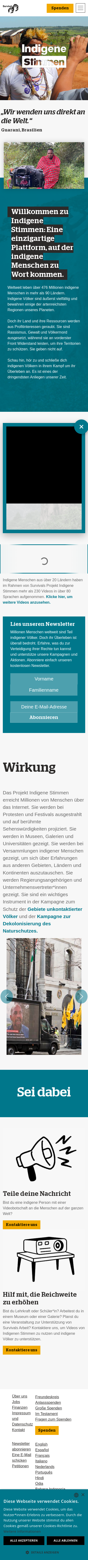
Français (42, 1456)
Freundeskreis (47, 1397)
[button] (44, 1552)
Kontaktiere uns (21, 1225)
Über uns (19, 1396)
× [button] (82, 1495)
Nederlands (44, 1467)
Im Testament (46, 1414)
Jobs (16, 1402)
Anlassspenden (48, 1403)
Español (42, 1450)
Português (43, 1472)
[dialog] (44, 1524)
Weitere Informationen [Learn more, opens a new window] (22, 1531)
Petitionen (20, 1466)
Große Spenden (48, 1408)
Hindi (39, 1478)
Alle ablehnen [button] (66, 1540)
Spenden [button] (60, 8)
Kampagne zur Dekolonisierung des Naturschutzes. (37, 923)
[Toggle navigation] (80, 8)
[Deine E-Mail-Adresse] (44, 706)
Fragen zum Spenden (53, 1419)
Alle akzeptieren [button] (24, 1540)
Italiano (41, 1461)
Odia (39, 1484)
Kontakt (18, 1430)
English (41, 1444)
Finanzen (19, 1407)
